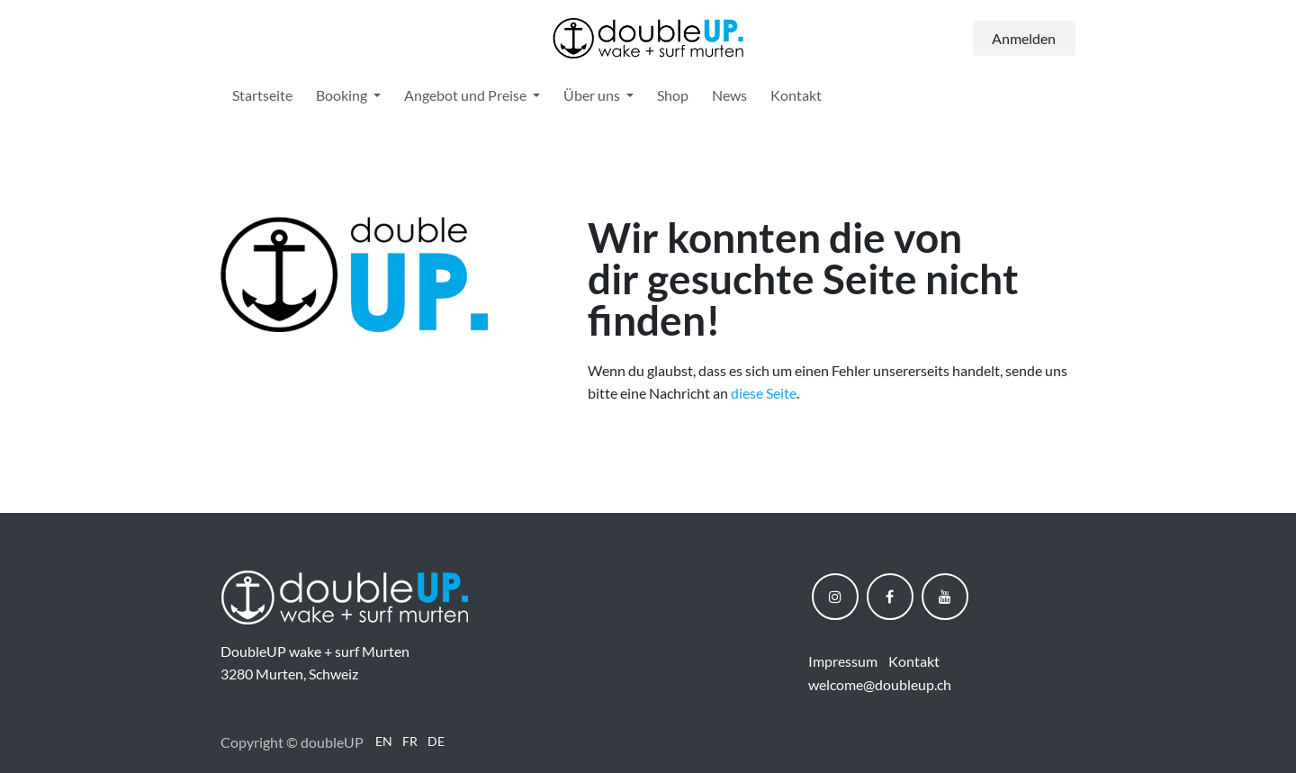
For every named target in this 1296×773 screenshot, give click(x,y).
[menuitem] (262, 95)
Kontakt (914, 661)
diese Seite (763, 392)
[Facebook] (890, 596)
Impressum (843, 661)
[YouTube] (945, 596)
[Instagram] (835, 596)
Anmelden (1024, 38)
